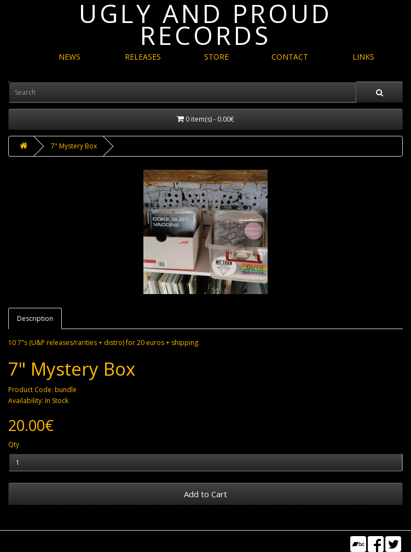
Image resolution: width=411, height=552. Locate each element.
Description (35, 318)
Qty (13, 444)
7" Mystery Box (74, 146)
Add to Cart (205, 493)
